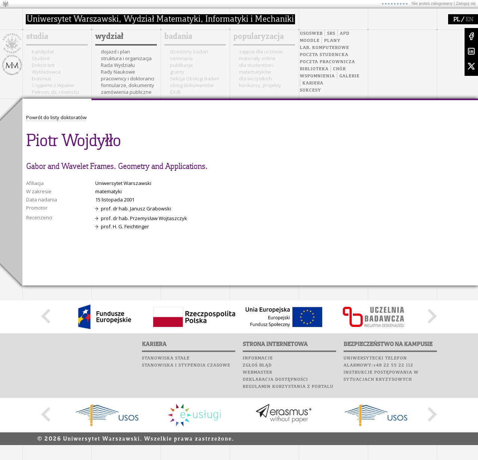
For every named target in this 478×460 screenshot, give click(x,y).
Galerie (349, 76)
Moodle (310, 40)
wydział (109, 36)
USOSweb (311, 33)
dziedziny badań (189, 51)
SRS (331, 33)
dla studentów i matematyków (256, 68)
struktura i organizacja (126, 58)
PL (456, 20)
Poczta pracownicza (327, 62)
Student (41, 58)
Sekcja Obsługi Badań (194, 78)
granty (177, 71)
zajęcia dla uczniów (261, 51)
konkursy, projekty (260, 85)
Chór (339, 69)
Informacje (258, 358)
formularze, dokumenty (127, 85)
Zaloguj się (466, 3)
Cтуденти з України (53, 85)
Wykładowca (46, 71)
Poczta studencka (324, 55)
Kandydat (43, 51)
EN (469, 20)
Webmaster (257, 372)
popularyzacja (258, 36)
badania (178, 36)
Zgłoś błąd (257, 365)
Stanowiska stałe (166, 358)
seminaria (181, 58)
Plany (332, 40)
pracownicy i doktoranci (127, 78)
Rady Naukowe (118, 71)
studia (37, 36)
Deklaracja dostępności (275, 379)
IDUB (175, 92)
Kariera (312, 83)
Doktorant (43, 65)
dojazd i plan (115, 51)
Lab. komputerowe (324, 48)
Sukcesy (310, 90)
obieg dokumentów (192, 85)
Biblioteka (314, 69)
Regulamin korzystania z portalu (288, 387)
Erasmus (42, 78)
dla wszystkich (255, 78)
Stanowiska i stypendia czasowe (186, 365)
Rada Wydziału (118, 65)
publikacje (181, 65)
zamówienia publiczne (126, 92)
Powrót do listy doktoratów (56, 117)
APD (345, 33)
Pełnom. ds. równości (55, 92)
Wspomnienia (317, 76)
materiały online (257, 58)
